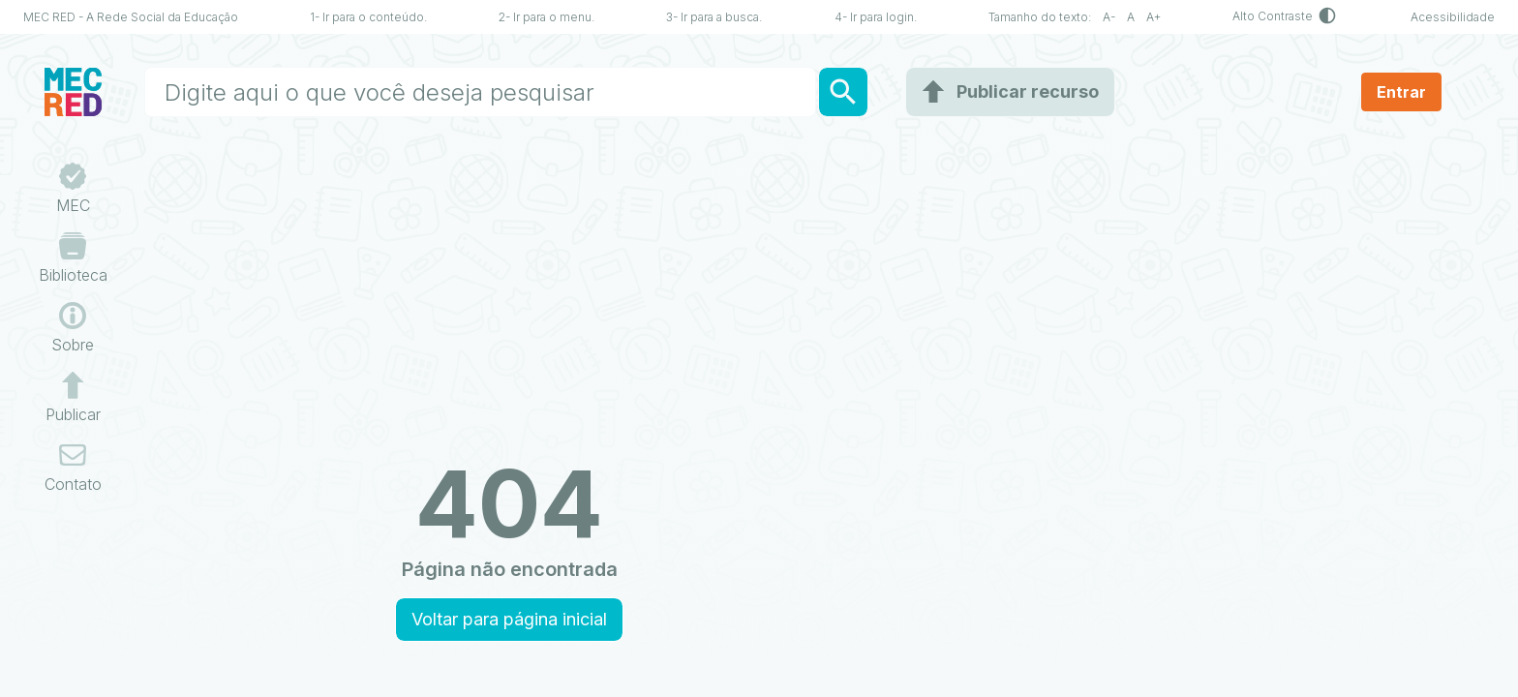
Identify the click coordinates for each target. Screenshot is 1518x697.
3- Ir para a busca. (714, 17)
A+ (1153, 17)
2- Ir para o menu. (546, 17)
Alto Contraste (1285, 17)
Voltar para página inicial (509, 619)
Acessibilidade (1453, 17)
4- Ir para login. (876, 17)
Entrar (1401, 92)
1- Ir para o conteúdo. (368, 17)
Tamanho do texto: (1045, 17)
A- (1109, 17)
